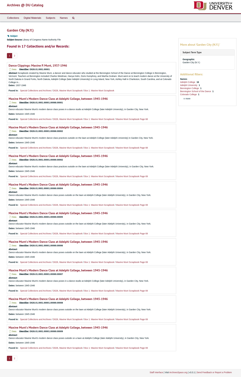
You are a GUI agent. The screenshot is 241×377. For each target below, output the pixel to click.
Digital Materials (32, 18)
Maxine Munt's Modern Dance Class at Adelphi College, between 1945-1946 (58, 99)
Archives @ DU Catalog (25, 5)
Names (64, 18)
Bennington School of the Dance (196, 91)
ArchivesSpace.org (178, 372)
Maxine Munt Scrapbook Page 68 (132, 119)
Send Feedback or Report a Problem (214, 372)
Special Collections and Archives (35, 90)
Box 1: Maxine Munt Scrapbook (99, 90)
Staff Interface (156, 372)
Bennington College (190, 88)
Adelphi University (189, 85)
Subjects (50, 18)
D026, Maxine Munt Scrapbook (68, 90)
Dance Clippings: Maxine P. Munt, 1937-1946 (38, 65)
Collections (13, 18)
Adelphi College (188, 82)
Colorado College (188, 94)
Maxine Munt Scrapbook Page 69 (132, 176)
